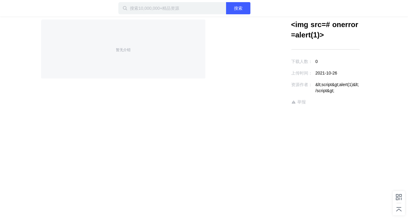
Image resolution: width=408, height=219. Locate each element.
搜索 (258, 8)
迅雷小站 (73, 8)
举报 (281, 96)
